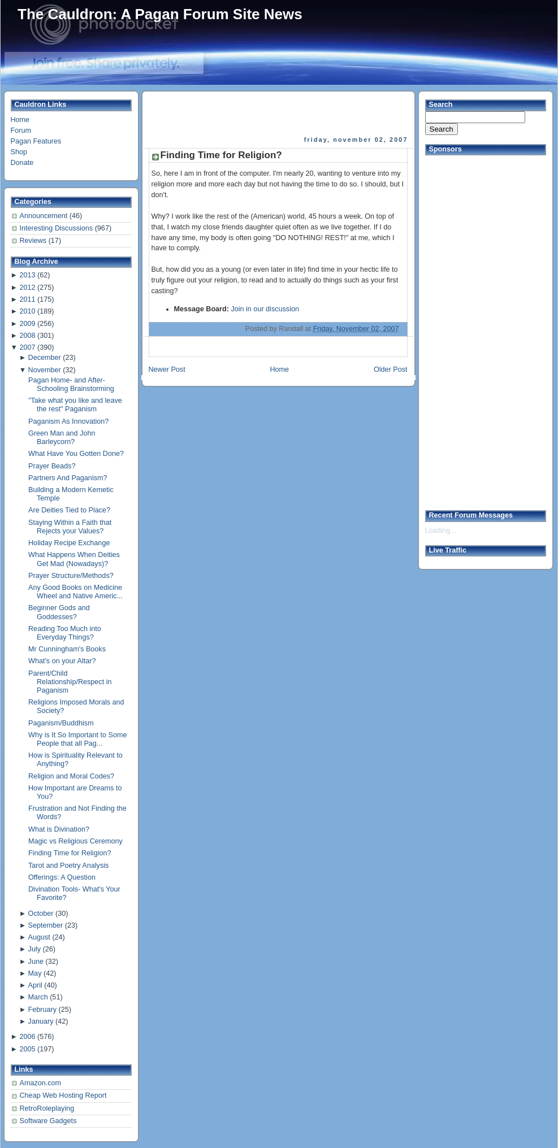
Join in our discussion (265, 309)
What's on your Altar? (62, 661)
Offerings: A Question (62, 877)
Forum (21, 130)
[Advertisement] (279, 114)
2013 (27, 275)
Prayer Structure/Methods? (71, 576)
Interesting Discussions (57, 228)
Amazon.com (41, 1083)
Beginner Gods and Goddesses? (59, 612)
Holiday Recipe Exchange (69, 543)
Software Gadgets (48, 1121)
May (35, 973)
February (42, 1010)
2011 (27, 299)
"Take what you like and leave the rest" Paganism (75, 405)
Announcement (45, 216)
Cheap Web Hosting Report (63, 1095)
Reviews (34, 241)
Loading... (440, 530)
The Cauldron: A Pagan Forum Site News (160, 14)
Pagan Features (36, 141)
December (44, 358)
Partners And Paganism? (67, 478)
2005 (27, 1049)
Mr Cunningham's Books (67, 649)
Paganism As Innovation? (68, 421)
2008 (27, 336)
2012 (27, 288)
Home (20, 120)
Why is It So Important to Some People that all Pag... (77, 739)
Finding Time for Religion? (69, 853)
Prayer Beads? (51, 466)
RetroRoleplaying (47, 1108)
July (34, 949)
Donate (22, 163)
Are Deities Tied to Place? (69, 510)
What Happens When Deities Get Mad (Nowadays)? (74, 559)
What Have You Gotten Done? (76, 454)
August (39, 937)
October (41, 913)
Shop (19, 152)
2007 (27, 347)
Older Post (391, 369)
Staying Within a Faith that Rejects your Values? (69, 527)
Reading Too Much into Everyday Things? (64, 633)
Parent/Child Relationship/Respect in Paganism (69, 681)
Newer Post (167, 369)
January (41, 1021)
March (38, 997)
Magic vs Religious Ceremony (75, 841)
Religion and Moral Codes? (71, 776)
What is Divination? (58, 829)
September (45, 925)
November (44, 370)
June (36, 962)
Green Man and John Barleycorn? (61, 437)
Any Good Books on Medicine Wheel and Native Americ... (75, 592)
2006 (27, 1037)
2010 (27, 311)
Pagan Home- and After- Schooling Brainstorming (71, 384)
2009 (27, 324)
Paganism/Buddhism (61, 723)
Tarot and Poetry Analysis (68, 865)
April (35, 985)
